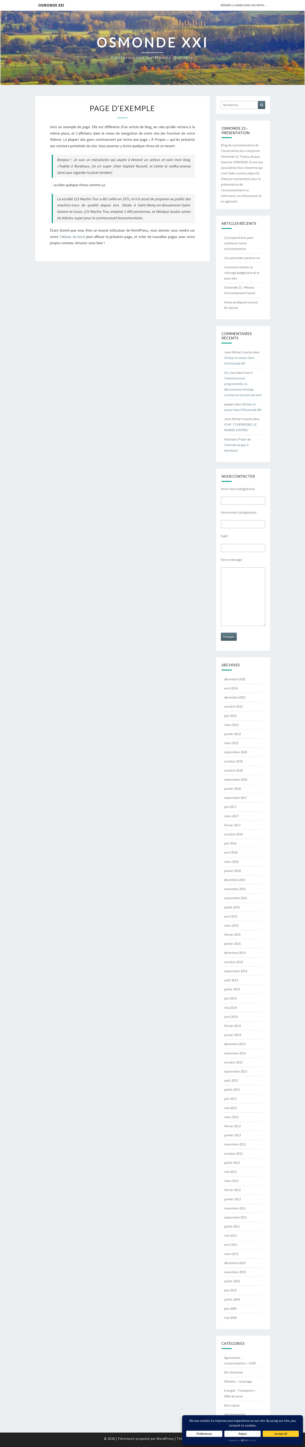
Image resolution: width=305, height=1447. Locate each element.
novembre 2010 (235, 1272)
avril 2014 (231, 1017)
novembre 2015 (235, 889)
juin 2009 (230, 1308)
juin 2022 (230, 716)
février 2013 (232, 1126)
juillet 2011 (232, 1226)
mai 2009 (230, 1318)
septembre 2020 (235, 752)
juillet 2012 (232, 1162)
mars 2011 (231, 1254)
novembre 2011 (235, 1208)
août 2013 (231, 1080)
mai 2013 (230, 1108)
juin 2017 (230, 807)
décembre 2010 (234, 1263)
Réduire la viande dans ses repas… (244, 5)
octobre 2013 (233, 1062)
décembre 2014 (234, 953)
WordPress (165, 1438)
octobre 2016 (233, 834)
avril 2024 (231, 688)
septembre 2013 (235, 1071)
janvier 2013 (232, 1135)
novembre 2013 (235, 1053)
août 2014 (231, 980)
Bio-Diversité (233, 1372)
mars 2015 (231, 925)
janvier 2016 (232, 871)
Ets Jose (230, 373)
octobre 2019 (233, 761)
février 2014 (232, 1026)
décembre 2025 (234, 679)
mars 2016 (231, 862)
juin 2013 (230, 1098)
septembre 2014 (235, 971)
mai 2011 (230, 1235)
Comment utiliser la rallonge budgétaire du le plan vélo (242, 272)
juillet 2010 (232, 1281)
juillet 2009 (232, 1299)
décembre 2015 (234, 880)
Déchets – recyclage (238, 1381)
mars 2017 (231, 816)
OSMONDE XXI (51, 5)
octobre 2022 (233, 706)
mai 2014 (230, 1007)
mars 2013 (231, 1117)
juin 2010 (230, 1290)
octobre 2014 (233, 962)
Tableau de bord (72, 236)
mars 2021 (231, 743)
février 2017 (232, 825)
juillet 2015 (232, 907)
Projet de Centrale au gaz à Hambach (237, 444)
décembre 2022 (234, 697)
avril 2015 (231, 916)
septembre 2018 (235, 779)
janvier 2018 (232, 788)
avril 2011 (231, 1244)
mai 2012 (230, 1172)
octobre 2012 (233, 1153)
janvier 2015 (232, 943)
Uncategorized (234, 1414)
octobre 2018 (233, 770)
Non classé (231, 1405)
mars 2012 (231, 1181)
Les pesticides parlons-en (242, 258)
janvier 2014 (232, 1035)
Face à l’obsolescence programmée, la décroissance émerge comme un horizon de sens (243, 384)
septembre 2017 (235, 798)
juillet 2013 (232, 1089)
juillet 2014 (232, 989)
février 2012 (232, 1190)
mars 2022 (231, 725)
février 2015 (232, 934)
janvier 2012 (232, 1199)
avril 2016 (231, 852)
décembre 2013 (234, 1044)
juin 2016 (230, 843)
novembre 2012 (235, 1144)
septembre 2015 (235, 898)
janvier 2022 (232, 734)
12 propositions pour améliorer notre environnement (239, 243)
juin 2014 (230, 998)
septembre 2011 (235, 1217)
